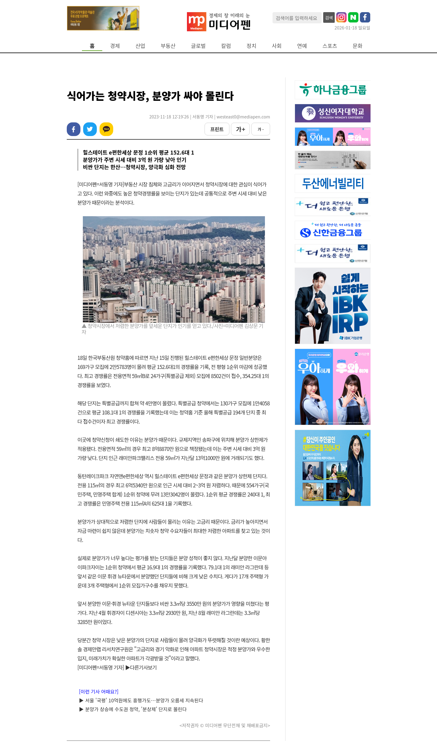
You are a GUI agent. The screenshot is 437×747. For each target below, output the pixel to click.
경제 (115, 45)
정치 (251, 45)
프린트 (217, 129)
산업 (140, 45)
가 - (261, 129)
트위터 (90, 129)
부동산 (168, 45)
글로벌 (198, 45)
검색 (329, 18)
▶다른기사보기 (141, 667)
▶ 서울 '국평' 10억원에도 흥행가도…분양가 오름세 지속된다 (141, 700)
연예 (302, 45)
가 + (240, 129)
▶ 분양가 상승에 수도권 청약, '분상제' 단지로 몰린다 (133, 709)
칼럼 (226, 45)
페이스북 (73, 129)
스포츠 (330, 45)
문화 (357, 45)
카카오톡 (106, 129)
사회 (277, 45)
